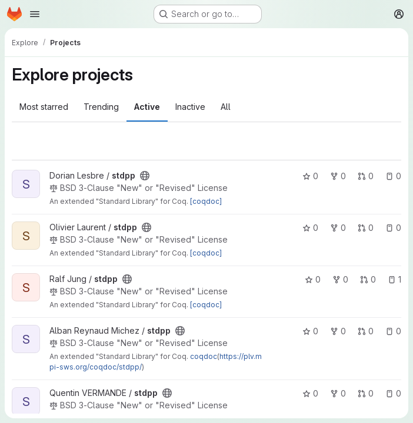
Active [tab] (147, 107)
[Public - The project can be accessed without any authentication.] (144, 175)
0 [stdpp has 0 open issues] (393, 176)
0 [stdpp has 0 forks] (338, 176)
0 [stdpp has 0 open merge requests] (366, 176)
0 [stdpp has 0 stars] (310, 176)
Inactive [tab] (190, 107)
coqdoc (203, 356)
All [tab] (226, 107)
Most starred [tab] (43, 107)
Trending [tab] (101, 107)
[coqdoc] (206, 201)
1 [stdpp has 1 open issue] (394, 279)
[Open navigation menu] (34, 14)
